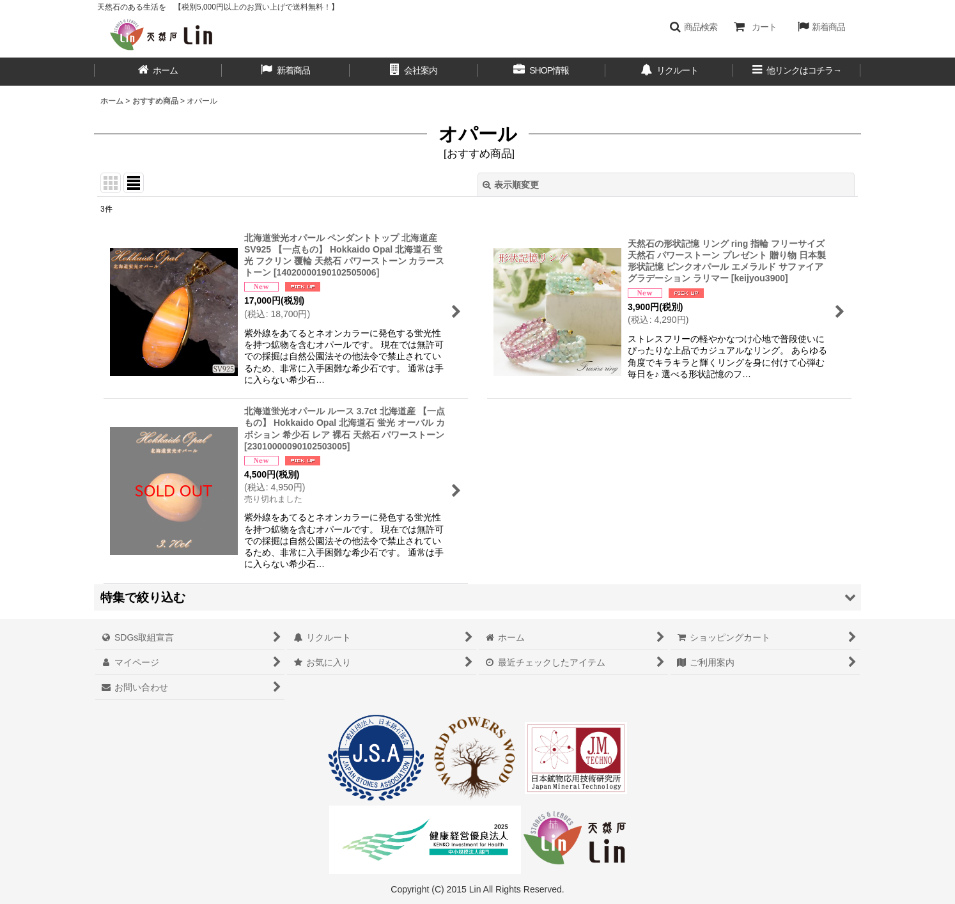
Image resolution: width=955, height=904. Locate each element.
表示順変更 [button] (511, 185)
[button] (693, 27)
